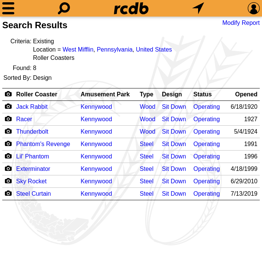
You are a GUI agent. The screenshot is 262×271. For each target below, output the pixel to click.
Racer (24, 119)
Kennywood (96, 107)
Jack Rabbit (32, 107)
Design (172, 94)
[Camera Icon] (8, 106)
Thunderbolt (32, 131)
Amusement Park (105, 94)
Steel (146, 144)
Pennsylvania (114, 49)
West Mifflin (77, 49)
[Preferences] (254, 8)
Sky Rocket (31, 181)
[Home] (131, 8)
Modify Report (241, 23)
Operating (207, 107)
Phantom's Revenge (43, 144)
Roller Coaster (36, 94)
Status (203, 94)
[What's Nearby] (198, 8)
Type (146, 94)
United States (154, 49)
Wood (148, 107)
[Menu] (8, 8)
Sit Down (174, 107)
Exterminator (33, 169)
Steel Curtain (33, 193)
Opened (246, 94)
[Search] (64, 8)
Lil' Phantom (32, 156)
